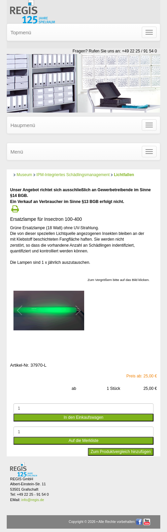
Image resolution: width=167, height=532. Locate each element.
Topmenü (20, 32)
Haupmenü (22, 125)
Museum (24, 174)
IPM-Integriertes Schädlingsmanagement (72, 174)
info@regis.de (32, 500)
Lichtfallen (124, 174)
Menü (16, 152)
